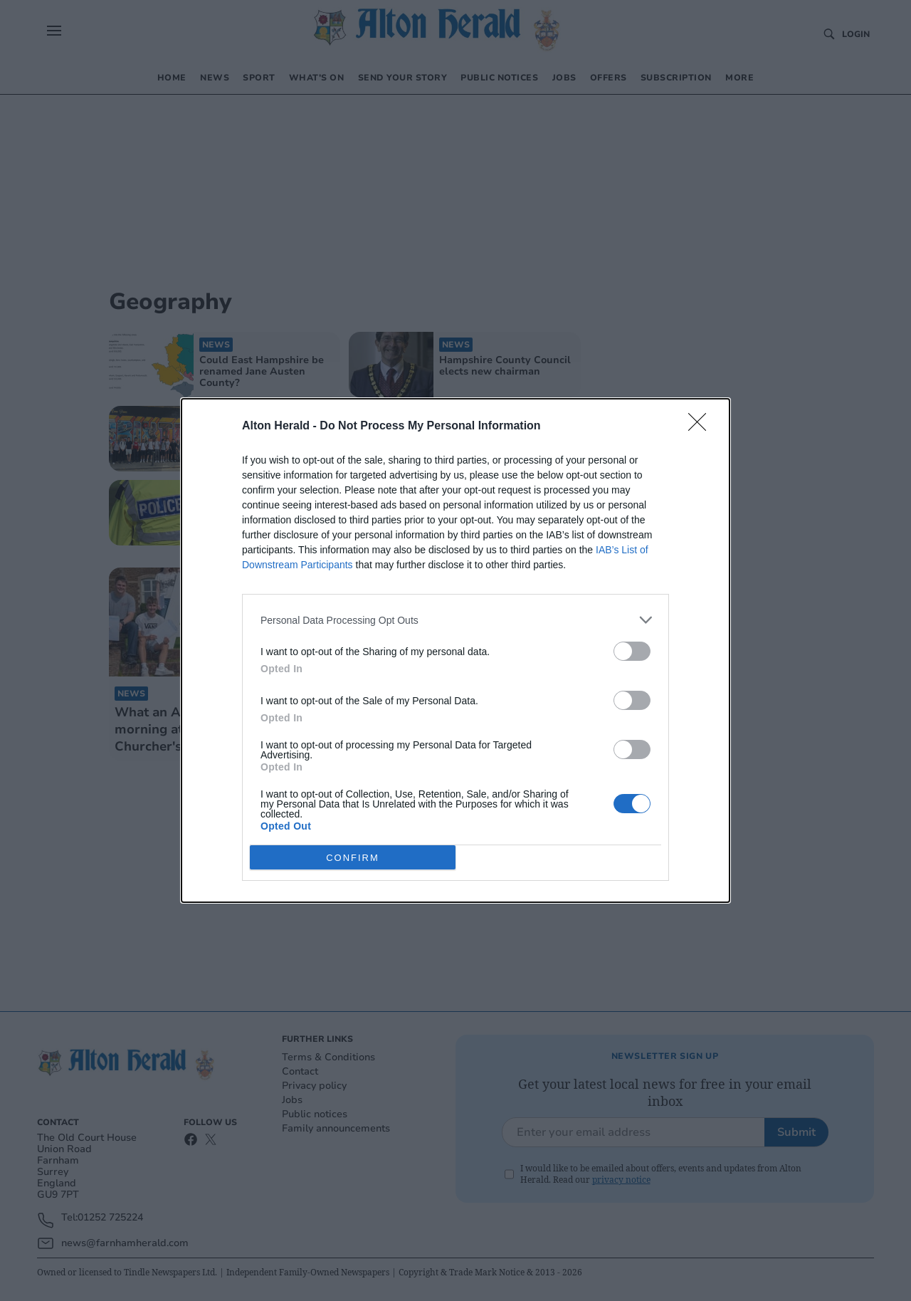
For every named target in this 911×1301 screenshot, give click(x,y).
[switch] (632, 651)
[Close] (701, 426)
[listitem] (455, 619)
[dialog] (455, 650)
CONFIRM (352, 857)
